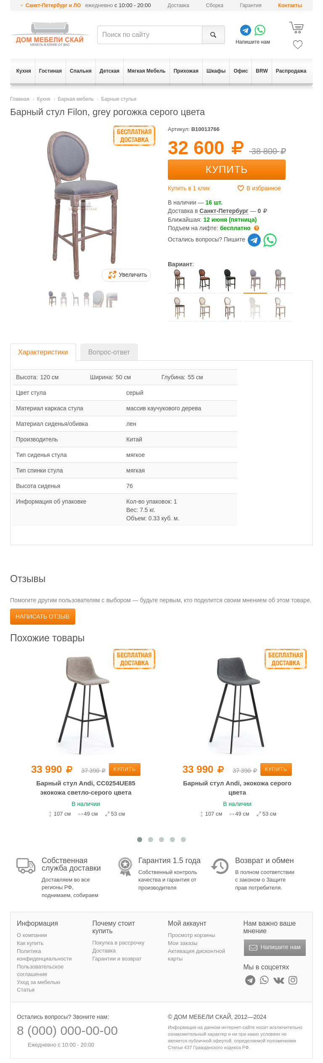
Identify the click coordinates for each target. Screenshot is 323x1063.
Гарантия (251, 5)
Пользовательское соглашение (40, 970)
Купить (227, 169)
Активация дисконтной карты (196, 955)
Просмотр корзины (191, 935)
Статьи (25, 990)
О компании (32, 935)
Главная (19, 99)
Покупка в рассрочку (119, 943)
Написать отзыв (43, 616)
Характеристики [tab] (43, 352)
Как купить (30, 943)
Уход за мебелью (38, 982)
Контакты (290, 5)
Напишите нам (274, 948)
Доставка (179, 5)
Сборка (214, 5)
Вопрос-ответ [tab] (109, 352)
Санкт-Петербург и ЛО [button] (53, 5)
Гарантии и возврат (117, 958)
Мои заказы (183, 943)
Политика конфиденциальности (44, 955)
